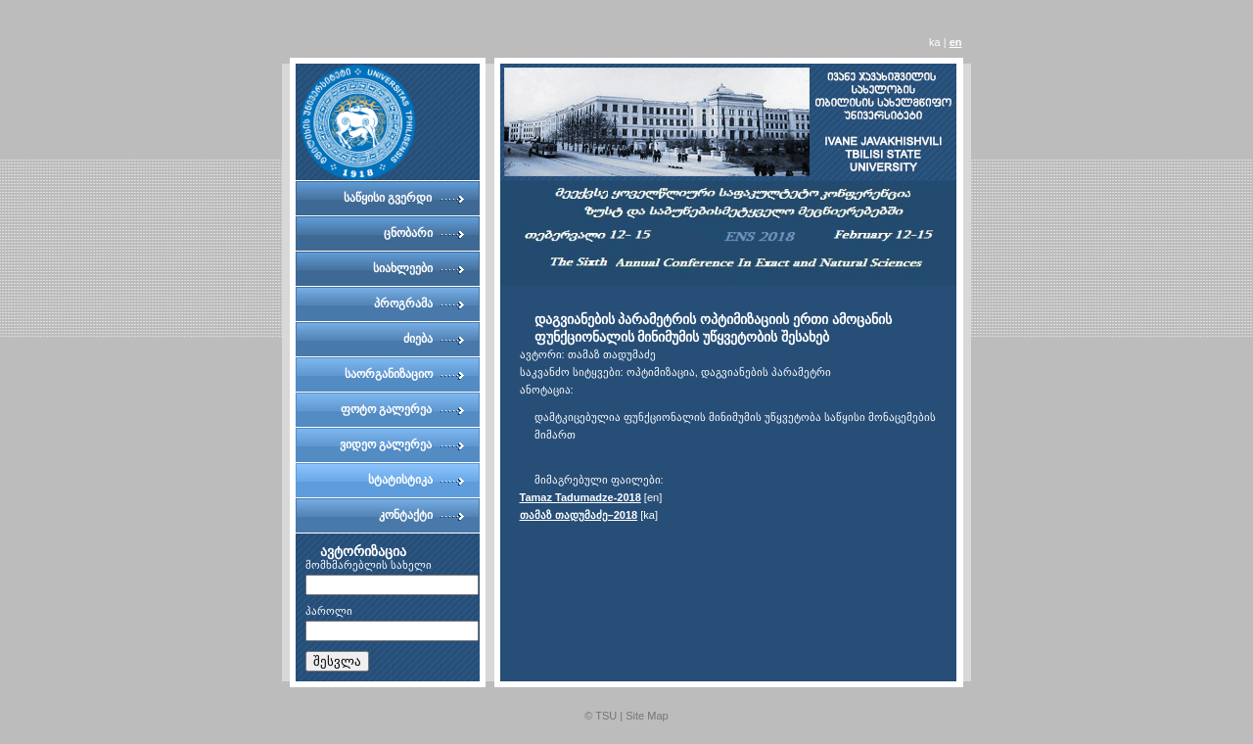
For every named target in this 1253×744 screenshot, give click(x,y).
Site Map (647, 715)
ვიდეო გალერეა (386, 444)
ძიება (418, 339)
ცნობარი (408, 233)
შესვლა (337, 661)
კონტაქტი (406, 515)
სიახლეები (403, 268)
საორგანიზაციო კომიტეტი (389, 379)
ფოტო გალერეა (386, 409)
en (956, 42)
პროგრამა (403, 303)
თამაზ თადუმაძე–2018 (579, 515)
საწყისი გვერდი (388, 198)
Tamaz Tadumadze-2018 (580, 497)
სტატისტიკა (400, 480)
